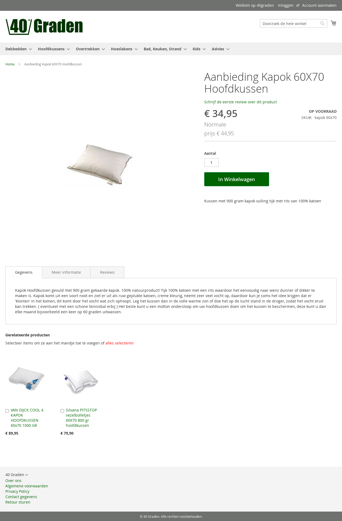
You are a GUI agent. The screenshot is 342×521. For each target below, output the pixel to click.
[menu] (171, 49)
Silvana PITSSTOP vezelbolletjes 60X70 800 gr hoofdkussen (81, 417)
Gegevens (24, 272)
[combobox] (293, 23)
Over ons (13, 480)
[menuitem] (17, 49)
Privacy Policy (17, 491)
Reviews (107, 272)
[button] (16, 475)
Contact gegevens (21, 496)
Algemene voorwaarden (26, 485)
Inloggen (286, 5)
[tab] (23, 272)
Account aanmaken (319, 5)
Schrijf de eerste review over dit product (240, 101)
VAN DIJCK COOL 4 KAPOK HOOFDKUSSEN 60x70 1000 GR (27, 417)
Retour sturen (17, 502)
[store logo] (44, 26)
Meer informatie (66, 272)
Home (10, 64)
